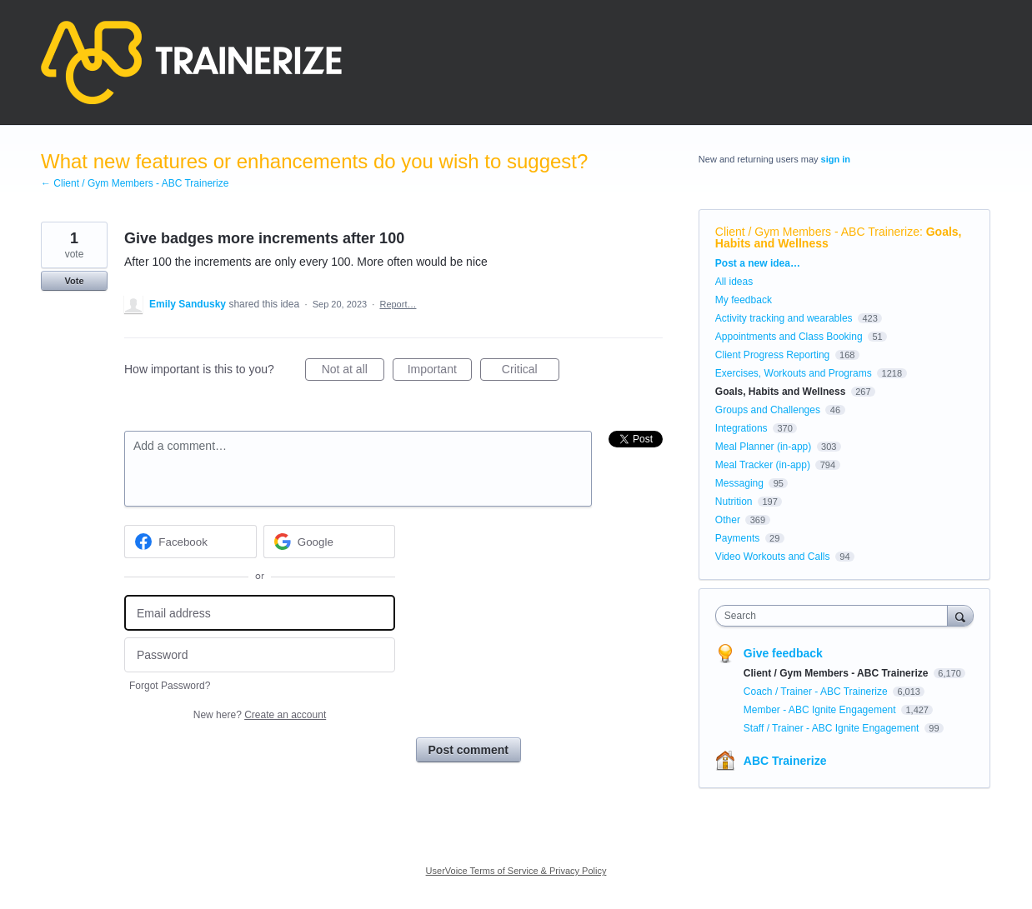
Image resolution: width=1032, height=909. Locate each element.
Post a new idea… (757, 263)
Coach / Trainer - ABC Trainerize (817, 691)
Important (440, 371)
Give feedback (783, 653)
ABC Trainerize (785, 760)
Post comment (468, 750)
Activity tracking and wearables (784, 318)
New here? (259, 715)
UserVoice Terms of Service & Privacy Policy (516, 871)
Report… (397, 304)
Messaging (739, 483)
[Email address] (259, 613)
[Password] (259, 655)
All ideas (734, 281)
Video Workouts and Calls (772, 556)
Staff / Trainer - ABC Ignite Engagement (833, 728)
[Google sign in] (329, 541)
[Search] (960, 615)
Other (727, 520)
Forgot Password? (169, 686)
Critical (530, 371)
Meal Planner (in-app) (763, 446)
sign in (835, 159)
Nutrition (734, 501)
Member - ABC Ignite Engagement (821, 710)
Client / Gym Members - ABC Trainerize (817, 231)
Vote (73, 281)
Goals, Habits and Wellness (780, 391)
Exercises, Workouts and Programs (794, 373)
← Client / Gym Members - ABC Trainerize (134, 183)
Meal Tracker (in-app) (762, 465)
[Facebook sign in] (190, 541)
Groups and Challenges (767, 410)
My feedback (743, 300)
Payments (737, 538)
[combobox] (836, 616)
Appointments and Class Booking (789, 336)
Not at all (353, 371)
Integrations (741, 428)
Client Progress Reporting (772, 355)
